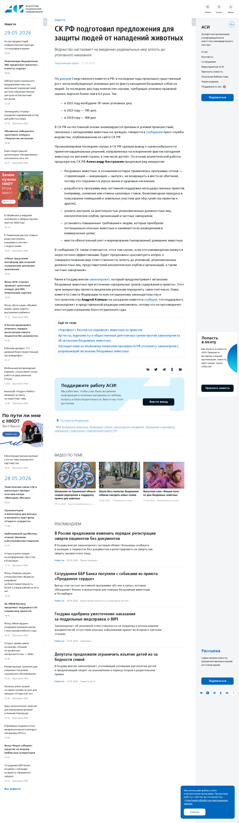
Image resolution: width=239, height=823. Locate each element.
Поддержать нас (211, 86)
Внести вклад (158, 402)
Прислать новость (212, 71)
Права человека (89, 560)
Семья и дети (87, 681)
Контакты (207, 56)
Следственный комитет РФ (101, 430)
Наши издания (209, 81)
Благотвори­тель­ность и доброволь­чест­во (90, 504)
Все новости (12, 789)
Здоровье (85, 641)
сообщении (154, 132)
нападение (137, 427)
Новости (60, 19)
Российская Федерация (74, 420)
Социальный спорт (122, 500)
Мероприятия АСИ (212, 66)
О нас (204, 51)
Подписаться (217, 97)
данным (65, 78)
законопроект (99, 279)
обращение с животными (70, 430)
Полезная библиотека (214, 76)
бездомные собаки (100, 427)
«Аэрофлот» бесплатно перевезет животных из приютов (100, 330)
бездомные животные (75, 427)
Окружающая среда (66, 63)
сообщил (150, 299)
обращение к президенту (159, 427)
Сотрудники (208, 61)
